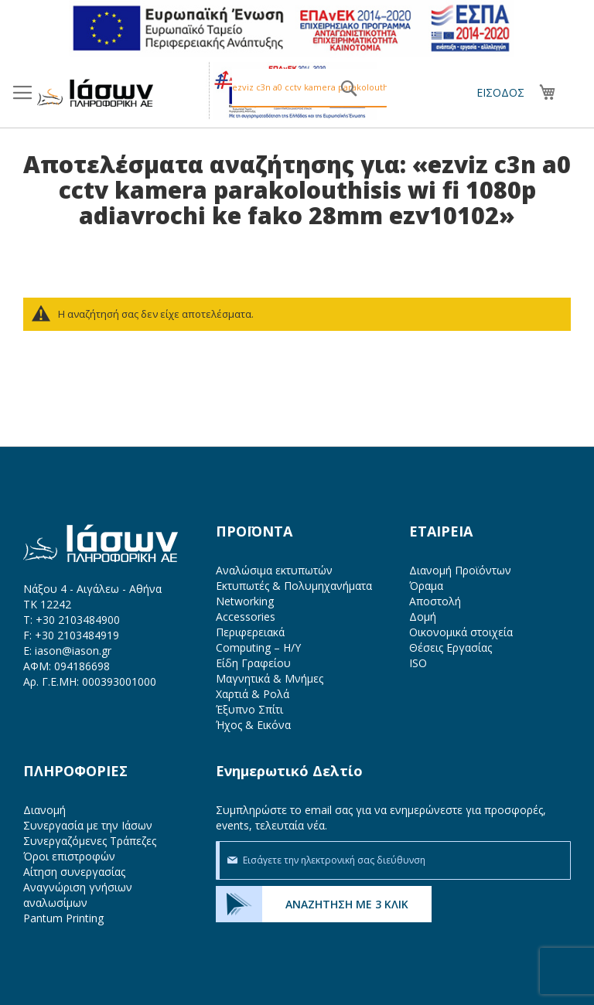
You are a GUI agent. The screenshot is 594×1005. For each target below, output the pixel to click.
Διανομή (44, 809)
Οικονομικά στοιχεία (461, 632)
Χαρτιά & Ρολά (252, 693)
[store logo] (95, 92)
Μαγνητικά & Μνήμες (269, 678)
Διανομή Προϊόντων (460, 570)
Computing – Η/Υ (258, 647)
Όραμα (426, 585)
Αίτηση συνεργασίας (74, 871)
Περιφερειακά (250, 632)
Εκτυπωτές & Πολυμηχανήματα (294, 585)
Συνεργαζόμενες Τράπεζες (89, 840)
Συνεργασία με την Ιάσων (87, 825)
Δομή (422, 616)
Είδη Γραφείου (253, 663)
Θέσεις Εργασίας (450, 647)
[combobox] (309, 88)
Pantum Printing (63, 918)
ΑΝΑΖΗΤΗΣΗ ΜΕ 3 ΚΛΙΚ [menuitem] (346, 904)
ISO (418, 663)
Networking (245, 601)
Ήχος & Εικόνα (253, 724)
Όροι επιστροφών (69, 856)
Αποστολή (435, 601)
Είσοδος (500, 92)
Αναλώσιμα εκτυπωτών (274, 570)
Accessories (245, 616)
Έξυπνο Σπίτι (249, 709)
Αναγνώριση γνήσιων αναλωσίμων (77, 895)
